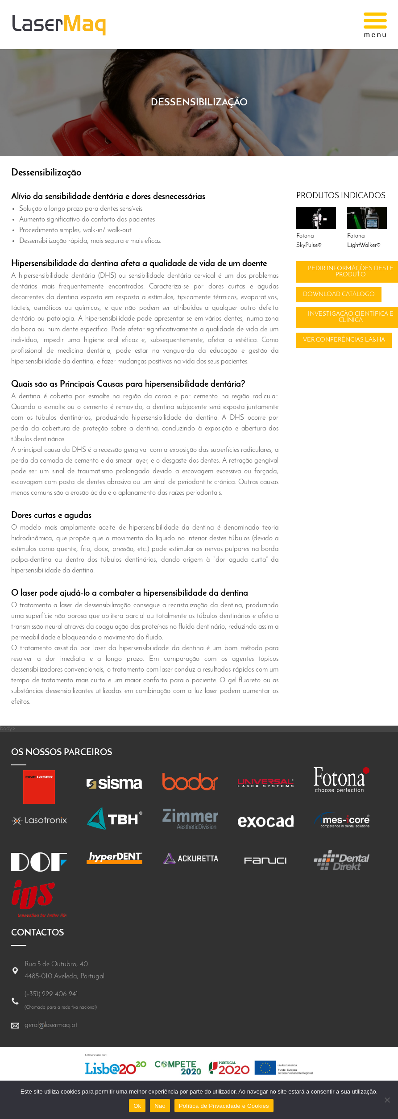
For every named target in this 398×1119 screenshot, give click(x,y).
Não (160, 1105)
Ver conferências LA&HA (344, 340)
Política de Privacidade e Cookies (224, 1105)
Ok (137, 1105)
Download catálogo (339, 294)
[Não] (386, 1099)
